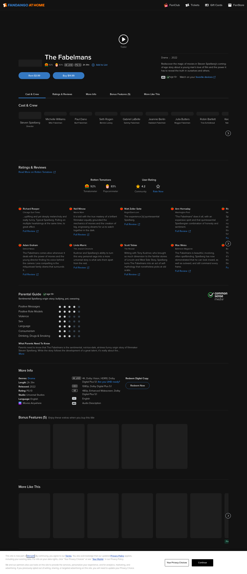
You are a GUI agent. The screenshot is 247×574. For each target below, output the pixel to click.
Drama (31, 396)
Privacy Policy (117, 556)
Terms (68, 556)
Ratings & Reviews (62, 112)
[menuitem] (213, 5)
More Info (91, 112)
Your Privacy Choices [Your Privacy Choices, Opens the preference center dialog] (177, 562)
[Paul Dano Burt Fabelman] (80, 151)
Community (140, 209)
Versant (30, 556)
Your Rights (97, 559)
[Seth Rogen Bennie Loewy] (106, 151)
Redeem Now (137, 404)
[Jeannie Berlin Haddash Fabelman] (156, 151)
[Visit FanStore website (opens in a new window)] (236, 5)
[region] (123, 562)
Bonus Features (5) (120, 112)
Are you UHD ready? (109, 400)
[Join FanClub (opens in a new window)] (172, 5)
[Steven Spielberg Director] (30, 151)
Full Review (30, 249)
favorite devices (205, 95)
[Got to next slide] (228, 151)
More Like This (152, 112)
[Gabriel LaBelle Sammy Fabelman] (131, 151)
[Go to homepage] (24, 5)
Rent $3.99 (34, 94)
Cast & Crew (32, 112)
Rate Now (158, 209)
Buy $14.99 (68, 94)
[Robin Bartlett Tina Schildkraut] (207, 151)
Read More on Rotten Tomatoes (37, 190)
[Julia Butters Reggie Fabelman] (182, 151)
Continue (202, 562)
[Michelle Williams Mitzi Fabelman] (55, 151)
